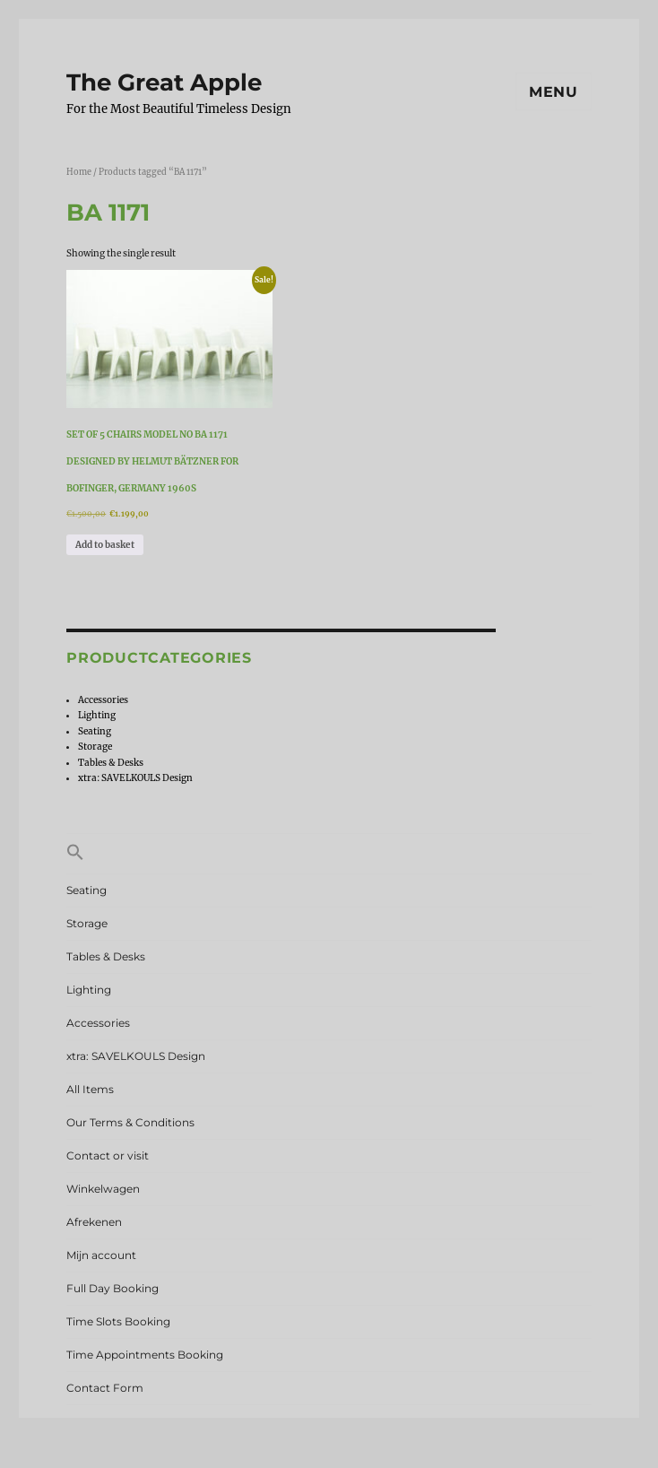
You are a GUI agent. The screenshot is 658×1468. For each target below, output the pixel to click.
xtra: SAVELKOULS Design (135, 778)
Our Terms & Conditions (130, 1122)
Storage (95, 746)
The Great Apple (164, 82)
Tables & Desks (110, 763)
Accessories (103, 700)
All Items (90, 1089)
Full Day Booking (112, 1288)
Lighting (97, 715)
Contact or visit (107, 1155)
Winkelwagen (103, 1188)
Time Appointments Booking (144, 1354)
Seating (94, 731)
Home (78, 172)
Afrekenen (94, 1222)
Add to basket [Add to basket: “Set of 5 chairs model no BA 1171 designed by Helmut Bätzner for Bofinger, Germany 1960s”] (104, 545)
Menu (553, 91)
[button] (329, 853)
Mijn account (101, 1255)
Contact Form (104, 1387)
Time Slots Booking (118, 1321)
